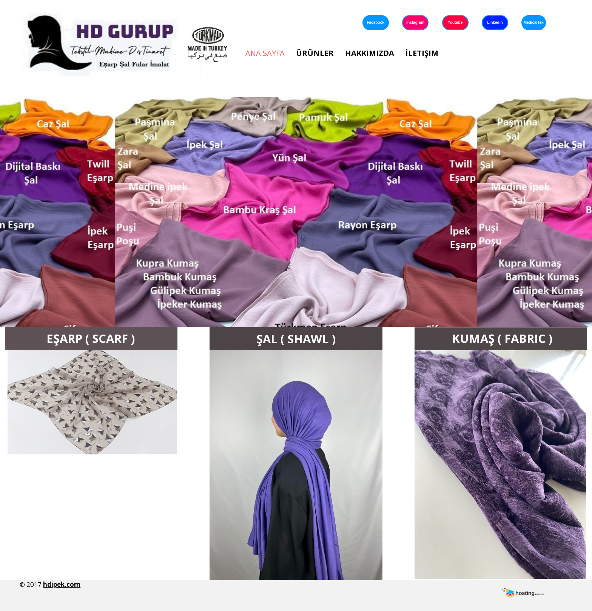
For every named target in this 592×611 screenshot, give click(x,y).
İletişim (421, 53)
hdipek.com (61, 584)
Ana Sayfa (265, 53)
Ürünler (315, 53)
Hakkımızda (369, 53)
